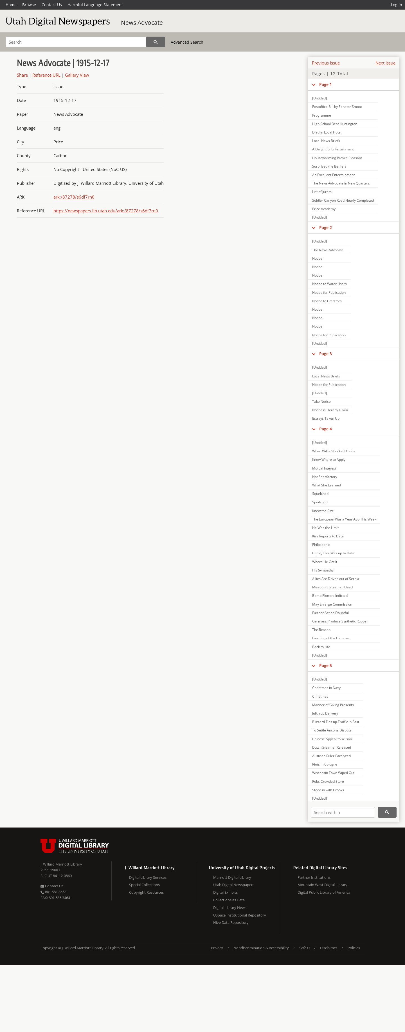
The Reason (321, 629)
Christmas (320, 696)
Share (22, 75)
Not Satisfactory (324, 476)
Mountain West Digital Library (322, 884)
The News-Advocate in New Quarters (341, 183)
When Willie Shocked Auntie (334, 451)
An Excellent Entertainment (333, 174)
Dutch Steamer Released (331, 747)
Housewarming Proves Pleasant (337, 157)
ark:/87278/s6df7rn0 (73, 197)
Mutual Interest (324, 468)
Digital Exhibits (225, 892)
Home (11, 4)
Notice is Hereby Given (330, 410)
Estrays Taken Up (325, 418)
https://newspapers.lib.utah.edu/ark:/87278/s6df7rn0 (105, 210)
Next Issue (385, 63)
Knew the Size (323, 510)
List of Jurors (322, 191)
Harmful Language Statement (95, 4)
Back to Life (321, 646)
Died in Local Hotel (326, 132)
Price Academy (324, 208)
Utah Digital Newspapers (233, 884)
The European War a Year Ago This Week (344, 519)
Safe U (304, 947)
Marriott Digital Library (232, 877)
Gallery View (77, 75)
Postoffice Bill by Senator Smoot (337, 106)
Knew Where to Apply (328, 459)
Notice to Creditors (327, 301)
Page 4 (325, 429)
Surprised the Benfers (329, 166)
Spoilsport (320, 502)
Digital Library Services (147, 877)
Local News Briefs (326, 140)
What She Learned (326, 485)
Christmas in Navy (326, 687)
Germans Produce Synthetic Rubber (340, 621)
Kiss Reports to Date (328, 536)
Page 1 (325, 84)
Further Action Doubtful (330, 612)
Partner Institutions (314, 877)
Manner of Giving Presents (333, 704)
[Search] (76, 42)
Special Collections (144, 884)
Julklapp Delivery (325, 713)
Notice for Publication (329, 292)
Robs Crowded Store (328, 781)
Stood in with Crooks (328, 790)
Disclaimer (328, 947)
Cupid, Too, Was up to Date (333, 553)
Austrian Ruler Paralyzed (331, 755)
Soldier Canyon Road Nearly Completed (343, 200)
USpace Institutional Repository (239, 915)
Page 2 (325, 227)
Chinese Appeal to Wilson (332, 739)
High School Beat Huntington (334, 123)
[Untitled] (319, 98)
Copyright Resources (146, 892)
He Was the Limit (325, 527)
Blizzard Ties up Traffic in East (335, 721)
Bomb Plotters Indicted (330, 595)
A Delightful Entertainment (333, 149)
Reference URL (46, 75)
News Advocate (142, 22)
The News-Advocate (327, 250)
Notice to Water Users (329, 283)
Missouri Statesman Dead (332, 587)
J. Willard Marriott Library (61, 864)
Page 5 (325, 665)
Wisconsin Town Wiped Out (333, 772)
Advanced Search (187, 42)
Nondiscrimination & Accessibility (261, 947)
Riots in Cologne (324, 764)
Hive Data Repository (231, 922)
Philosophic (321, 544)
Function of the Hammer (331, 638)
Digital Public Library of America (324, 892)
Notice (317, 258)
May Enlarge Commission (332, 604)
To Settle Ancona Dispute (332, 730)
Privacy (217, 947)
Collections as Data (229, 899)
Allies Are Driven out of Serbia (335, 578)
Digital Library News (229, 907)
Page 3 (325, 353)
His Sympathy (323, 570)
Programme (321, 115)
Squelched (320, 493)
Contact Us (52, 4)
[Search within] (343, 812)
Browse (29, 4)
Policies (354, 947)
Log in (396, 4)
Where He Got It (324, 561)
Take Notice (321, 401)
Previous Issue (326, 63)
